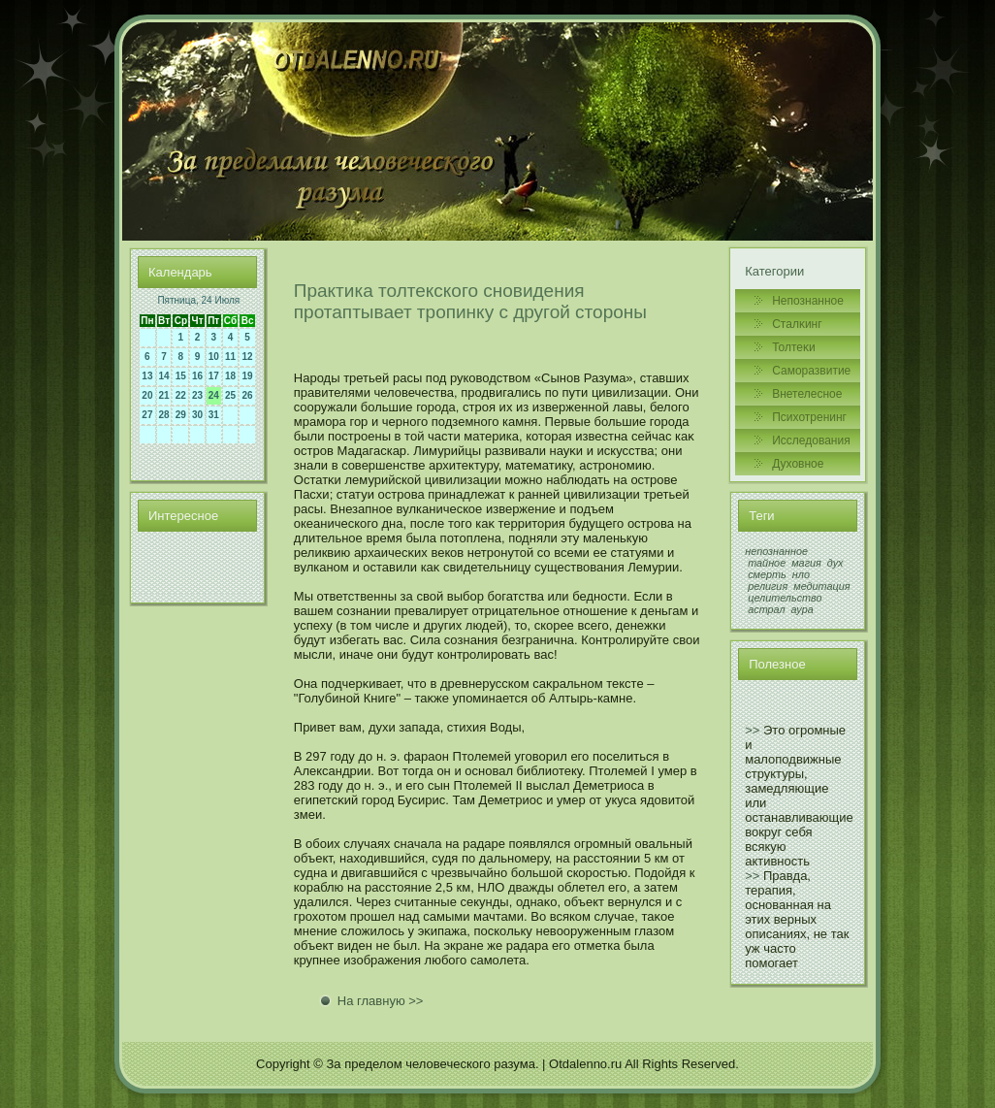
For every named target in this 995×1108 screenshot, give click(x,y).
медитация (821, 586)
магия (806, 563)
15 (181, 376)
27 (147, 414)
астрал (766, 609)
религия (767, 586)
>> (752, 730)
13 (147, 376)
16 (197, 376)
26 (247, 395)
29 (181, 414)
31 (214, 414)
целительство (784, 597)
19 (247, 376)
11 (230, 356)
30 (197, 414)
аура (802, 609)
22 (181, 395)
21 (164, 395)
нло (801, 574)
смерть (767, 574)
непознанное (776, 551)
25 (230, 395)
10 (214, 356)
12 (247, 356)
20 (147, 395)
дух (835, 563)
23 (197, 395)
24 (214, 395)
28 (164, 414)
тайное (767, 563)
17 (214, 376)
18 (230, 376)
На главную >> (380, 1001)
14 (164, 376)
